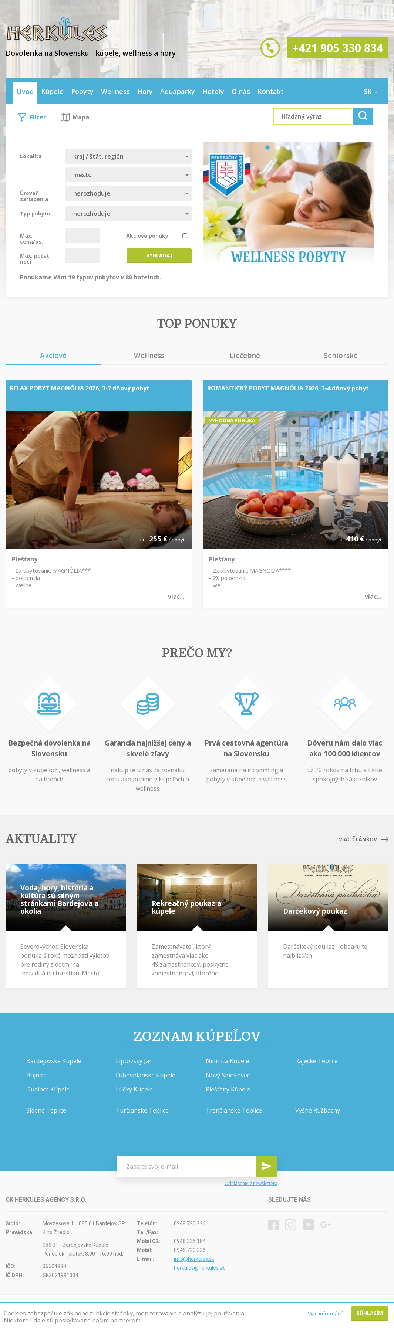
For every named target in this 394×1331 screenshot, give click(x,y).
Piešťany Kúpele (228, 1089)
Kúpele (52, 91)
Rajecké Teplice (316, 1061)
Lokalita (31, 156)
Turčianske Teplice (142, 1110)
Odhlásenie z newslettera (251, 1183)
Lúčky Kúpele (134, 1089)
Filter (32, 117)
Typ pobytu (35, 213)
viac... (176, 597)
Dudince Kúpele (48, 1089)
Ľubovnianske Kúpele (145, 1075)
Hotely (213, 91)
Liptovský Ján (134, 1061)
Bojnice (36, 1075)
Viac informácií (325, 1313)
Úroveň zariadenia (34, 196)
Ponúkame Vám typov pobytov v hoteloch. (90, 277)
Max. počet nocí (34, 258)
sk (370, 91)
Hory (145, 91)
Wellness (115, 91)
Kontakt (270, 91)
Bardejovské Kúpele (53, 1061)
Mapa (75, 117)
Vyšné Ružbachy (317, 1110)
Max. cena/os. (31, 238)
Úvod (25, 91)
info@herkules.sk (194, 1259)
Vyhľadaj (159, 255)
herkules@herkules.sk (199, 1268)
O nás (241, 91)
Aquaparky (177, 91)
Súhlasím (370, 1313)
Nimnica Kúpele (227, 1061)
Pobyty (82, 91)
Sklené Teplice (46, 1110)
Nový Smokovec (228, 1075)
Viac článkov (363, 839)
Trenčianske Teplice (234, 1110)
